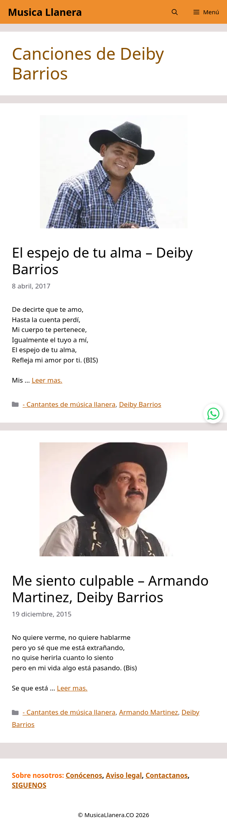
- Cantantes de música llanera (69, 404)
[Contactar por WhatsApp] (213, 413)
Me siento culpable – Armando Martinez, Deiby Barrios (110, 588)
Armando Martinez (148, 712)
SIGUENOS (29, 785)
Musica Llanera (45, 12)
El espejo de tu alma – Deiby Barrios (102, 260)
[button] (175, 12)
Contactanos (167, 775)
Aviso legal (124, 775)
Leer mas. (47, 380)
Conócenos (84, 775)
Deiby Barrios (140, 404)
